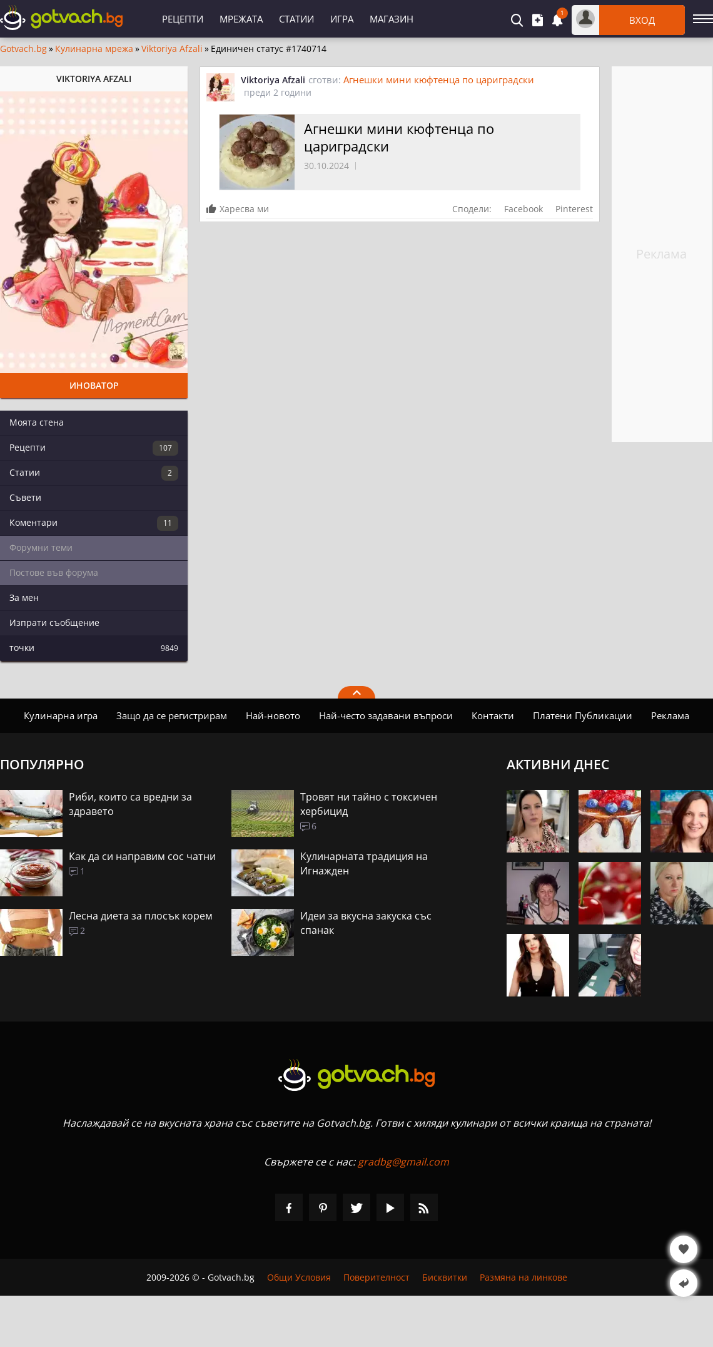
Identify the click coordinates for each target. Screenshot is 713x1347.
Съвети (25, 497)
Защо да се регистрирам (171, 715)
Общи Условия (299, 1277)
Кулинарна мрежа (94, 49)
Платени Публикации (582, 715)
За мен (24, 597)
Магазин (391, 19)
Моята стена (36, 422)
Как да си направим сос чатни (142, 856)
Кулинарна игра (61, 715)
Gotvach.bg (23, 49)
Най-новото (273, 715)
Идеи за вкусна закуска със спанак (366, 923)
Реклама (670, 715)
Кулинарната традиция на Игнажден (364, 863)
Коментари (93, 523)
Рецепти (182, 19)
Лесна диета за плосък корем (141, 916)
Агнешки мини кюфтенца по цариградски (438, 79)
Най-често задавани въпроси (386, 715)
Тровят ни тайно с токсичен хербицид (368, 804)
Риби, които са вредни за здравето (130, 804)
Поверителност (376, 1277)
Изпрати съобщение (54, 622)
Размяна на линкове (523, 1277)
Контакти (493, 715)
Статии (296, 19)
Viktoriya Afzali (172, 49)
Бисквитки (444, 1277)
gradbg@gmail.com (403, 1162)
